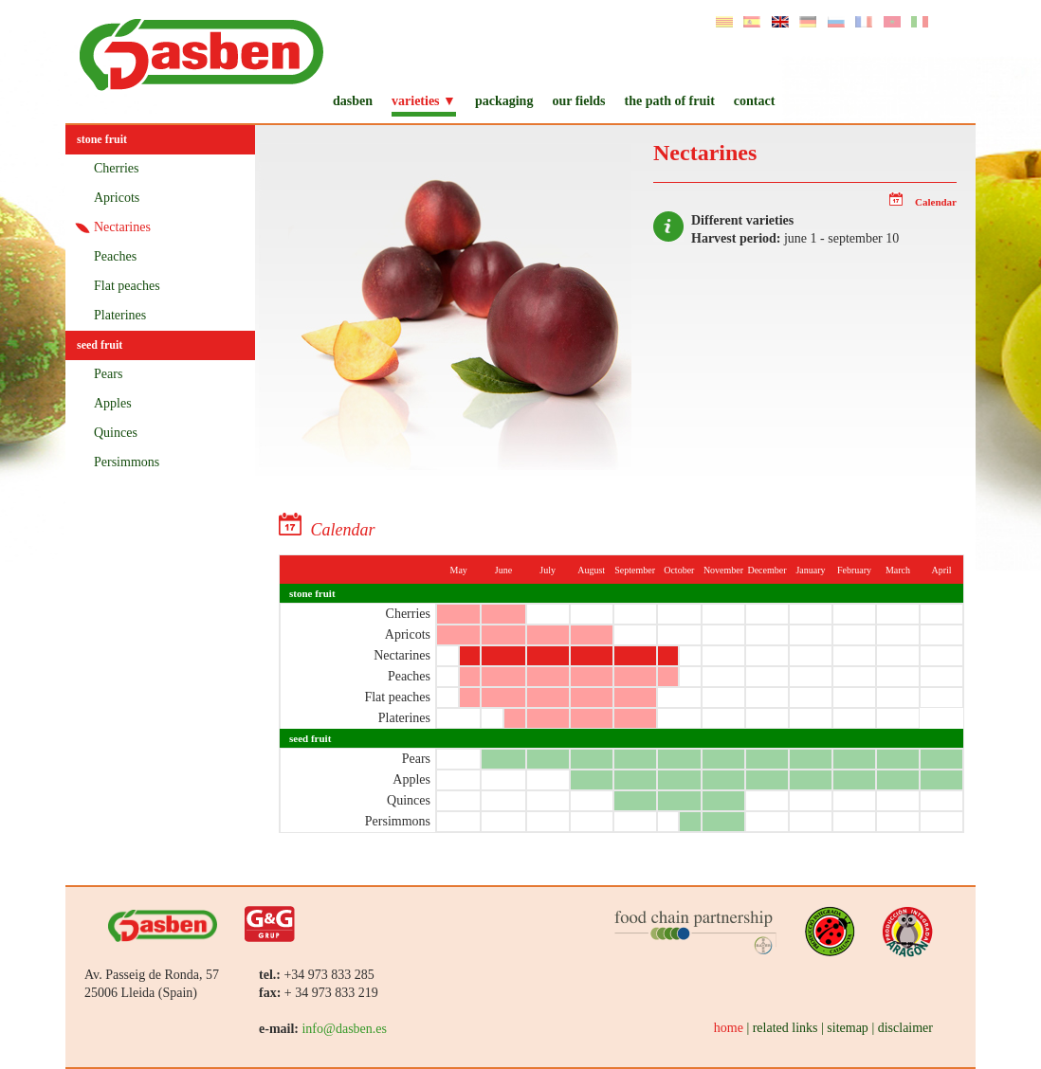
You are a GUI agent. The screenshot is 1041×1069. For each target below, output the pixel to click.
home (728, 1028)
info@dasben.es (343, 1029)
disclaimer (905, 1028)
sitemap (847, 1028)
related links (785, 1028)
